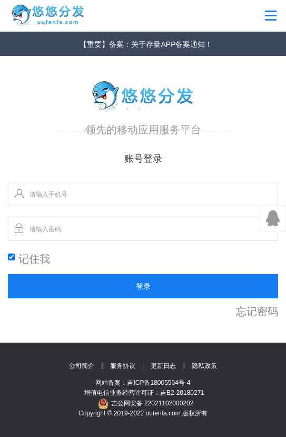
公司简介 (81, 366)
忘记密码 (257, 311)
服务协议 (122, 366)
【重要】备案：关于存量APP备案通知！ (146, 44)
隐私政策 (204, 366)
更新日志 (163, 366)
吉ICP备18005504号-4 (158, 382)
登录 (143, 286)
